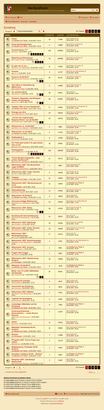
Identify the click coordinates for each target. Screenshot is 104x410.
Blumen (15, 334)
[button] (99, 31)
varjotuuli (17, 230)
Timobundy (73, 172)
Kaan (16, 52)
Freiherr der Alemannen (22, 217)
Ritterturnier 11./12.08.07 (22, 132)
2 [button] (89, 31)
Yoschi (71, 157)
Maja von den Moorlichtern (23, 242)
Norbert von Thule (20, 40)
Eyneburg (9, 27)
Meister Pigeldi (74, 77)
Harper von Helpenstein (22, 203)
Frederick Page (19, 60)
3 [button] (92, 31)
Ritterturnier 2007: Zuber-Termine (26, 172)
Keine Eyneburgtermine (22, 44)
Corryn (16, 102)
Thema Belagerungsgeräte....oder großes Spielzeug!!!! (26, 159)
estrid (71, 92)
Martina (16, 94)
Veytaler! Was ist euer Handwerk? (26, 107)
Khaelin (71, 98)
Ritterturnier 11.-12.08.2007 (23, 126)
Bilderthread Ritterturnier (22, 58)
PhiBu (71, 359)
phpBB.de (61, 401)
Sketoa (16, 139)
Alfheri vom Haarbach (21, 128)
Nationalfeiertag (18, 190)
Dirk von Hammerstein (76, 71)
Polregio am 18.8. (19, 112)
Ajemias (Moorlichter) (21, 169)
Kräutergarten (17, 150)
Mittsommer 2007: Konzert (23, 247)
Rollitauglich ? (18, 137)
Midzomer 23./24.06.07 (21, 265)
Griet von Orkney (75, 44)
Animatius (17, 224)
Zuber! (14, 322)
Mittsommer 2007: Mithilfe (22, 292)
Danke (14, 39)
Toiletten (15, 177)
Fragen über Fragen (20, 253)
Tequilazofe (73, 38)
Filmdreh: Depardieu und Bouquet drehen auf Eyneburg (26, 99)
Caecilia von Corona (76, 228)
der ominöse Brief (19, 92)
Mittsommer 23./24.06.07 (22, 196)
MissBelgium (18, 249)
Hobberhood (18, 121)
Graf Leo (17, 344)
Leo (15, 73)
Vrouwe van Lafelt (75, 222)
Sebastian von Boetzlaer (77, 106)
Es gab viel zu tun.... (20, 66)
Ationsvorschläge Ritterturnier (24, 201)
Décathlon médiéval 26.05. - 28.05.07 (27, 354)
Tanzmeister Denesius (21, 79)
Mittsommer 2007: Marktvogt (24, 222)
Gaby (71, 270)
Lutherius (72, 258)
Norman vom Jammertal (77, 177)
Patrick (71, 50)
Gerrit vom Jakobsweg (21, 68)
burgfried (72, 117)
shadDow (72, 311)
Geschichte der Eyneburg (22, 286)
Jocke (71, 215)
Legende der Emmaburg (22, 298)
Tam (70, 142)
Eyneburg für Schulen (21, 281)
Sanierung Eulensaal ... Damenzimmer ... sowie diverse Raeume (25, 313)
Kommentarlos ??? (20, 50)
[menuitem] (20, 17)
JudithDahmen (19, 114)
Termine (15, 71)
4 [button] (95, 31)
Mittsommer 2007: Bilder (22, 208)
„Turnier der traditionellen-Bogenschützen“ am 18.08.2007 (25, 119)
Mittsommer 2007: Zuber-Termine (26, 228)
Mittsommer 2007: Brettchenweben (26, 241)
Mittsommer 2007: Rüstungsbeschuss (20, 234)
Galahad (72, 334)
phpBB (45, 398)
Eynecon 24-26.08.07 (20, 77)
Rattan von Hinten (75, 65)
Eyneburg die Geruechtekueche (25, 216)
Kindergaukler (74, 164)
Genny (16, 254)
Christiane (18, 187)
